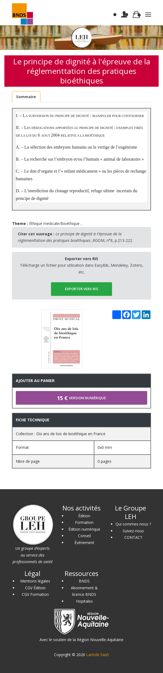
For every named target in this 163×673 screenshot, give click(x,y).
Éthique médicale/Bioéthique (54, 223)
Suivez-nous (133, 530)
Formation (84, 522)
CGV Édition (35, 587)
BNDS (84, 581)
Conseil (84, 535)
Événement (84, 542)
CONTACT (133, 537)
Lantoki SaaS (97, 654)
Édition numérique (84, 529)
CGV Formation (35, 594)
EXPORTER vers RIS (81, 288)
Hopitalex (84, 601)
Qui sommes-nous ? (133, 524)
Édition (84, 515)
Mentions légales (35, 581)
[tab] (26, 97)
